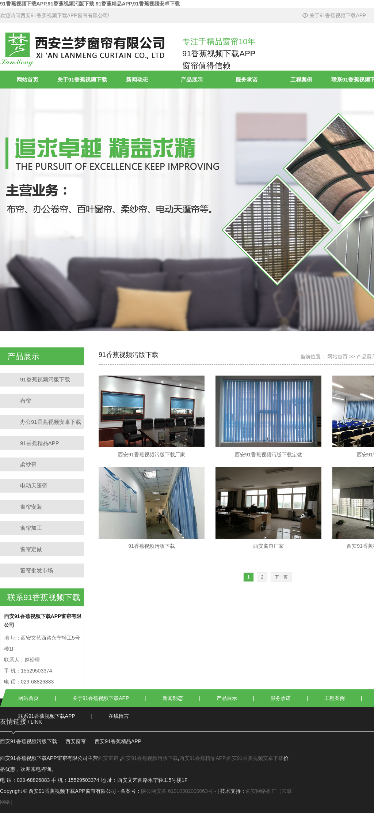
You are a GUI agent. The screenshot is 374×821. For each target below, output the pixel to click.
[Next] (281, 577)
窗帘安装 (31, 507)
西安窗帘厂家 (268, 508)
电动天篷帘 (33, 485)
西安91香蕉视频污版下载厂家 (152, 416)
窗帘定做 (31, 549)
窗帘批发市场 (36, 570)
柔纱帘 (28, 464)
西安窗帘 (75, 741)
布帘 (25, 401)
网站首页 (27, 79)
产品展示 (192, 79)
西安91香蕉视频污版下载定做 (268, 416)
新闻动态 (137, 79)
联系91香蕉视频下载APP (46, 716)
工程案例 (301, 79)
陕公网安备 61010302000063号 (177, 791)
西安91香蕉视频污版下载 (28, 741)
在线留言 (118, 716)
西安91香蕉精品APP (118, 741)
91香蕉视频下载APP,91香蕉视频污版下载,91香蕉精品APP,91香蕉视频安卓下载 (90, 4)
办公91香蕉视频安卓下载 (50, 422)
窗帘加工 (31, 528)
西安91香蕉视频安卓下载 (255, 758)
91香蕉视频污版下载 (45, 379)
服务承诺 (246, 79)
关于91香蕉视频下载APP (334, 15)
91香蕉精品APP (39, 443)
